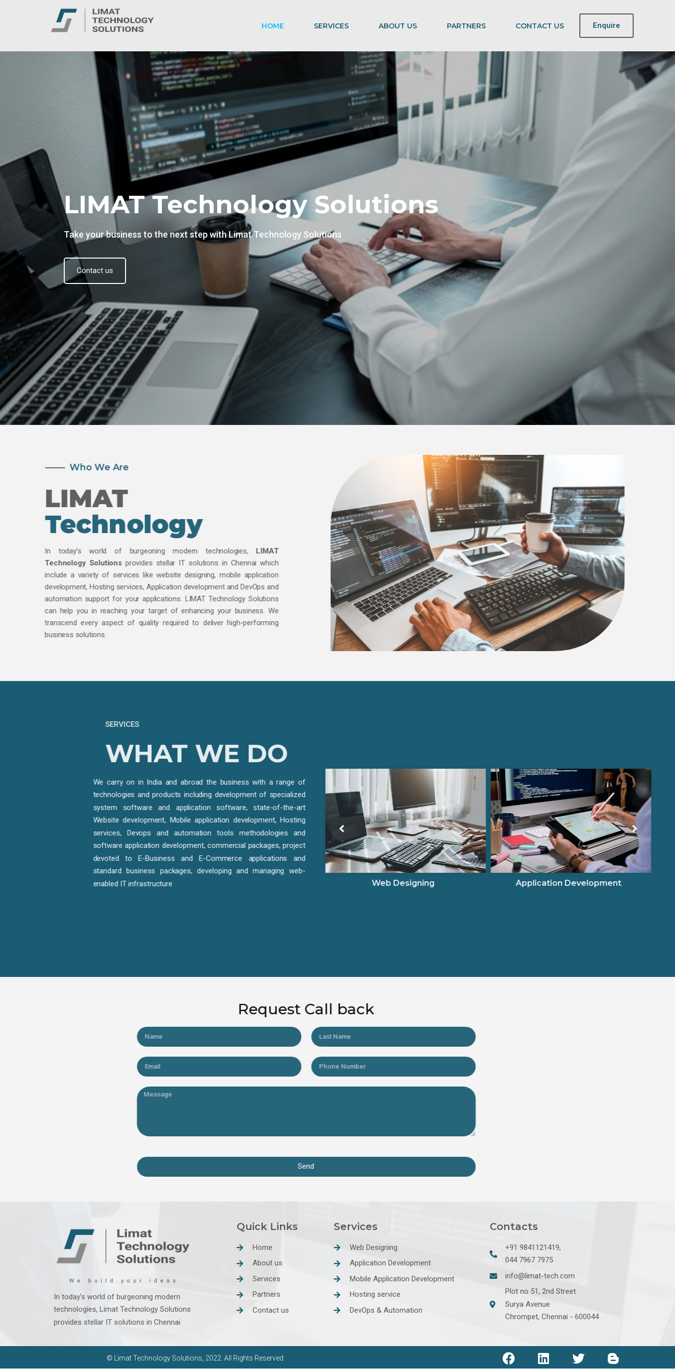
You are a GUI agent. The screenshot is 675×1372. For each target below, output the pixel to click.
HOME (273, 25)
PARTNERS (466, 25)
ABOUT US (398, 25)
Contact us (98, 270)
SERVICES (331, 25)
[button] (606, 25)
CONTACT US (540, 25)
